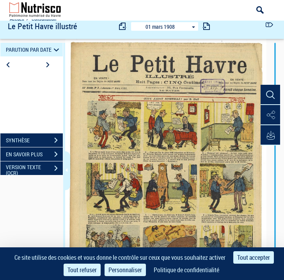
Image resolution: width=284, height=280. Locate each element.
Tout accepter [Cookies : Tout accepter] (253, 257)
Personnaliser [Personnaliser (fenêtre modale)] (125, 270)
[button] (270, 95)
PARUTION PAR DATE (34, 49)
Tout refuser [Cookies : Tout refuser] (82, 270)
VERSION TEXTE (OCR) (34, 169)
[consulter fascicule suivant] (206, 26)
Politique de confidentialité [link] (186, 270)
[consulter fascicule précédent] (123, 26)
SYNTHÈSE (34, 140)
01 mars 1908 (160, 26)
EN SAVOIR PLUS (34, 154)
